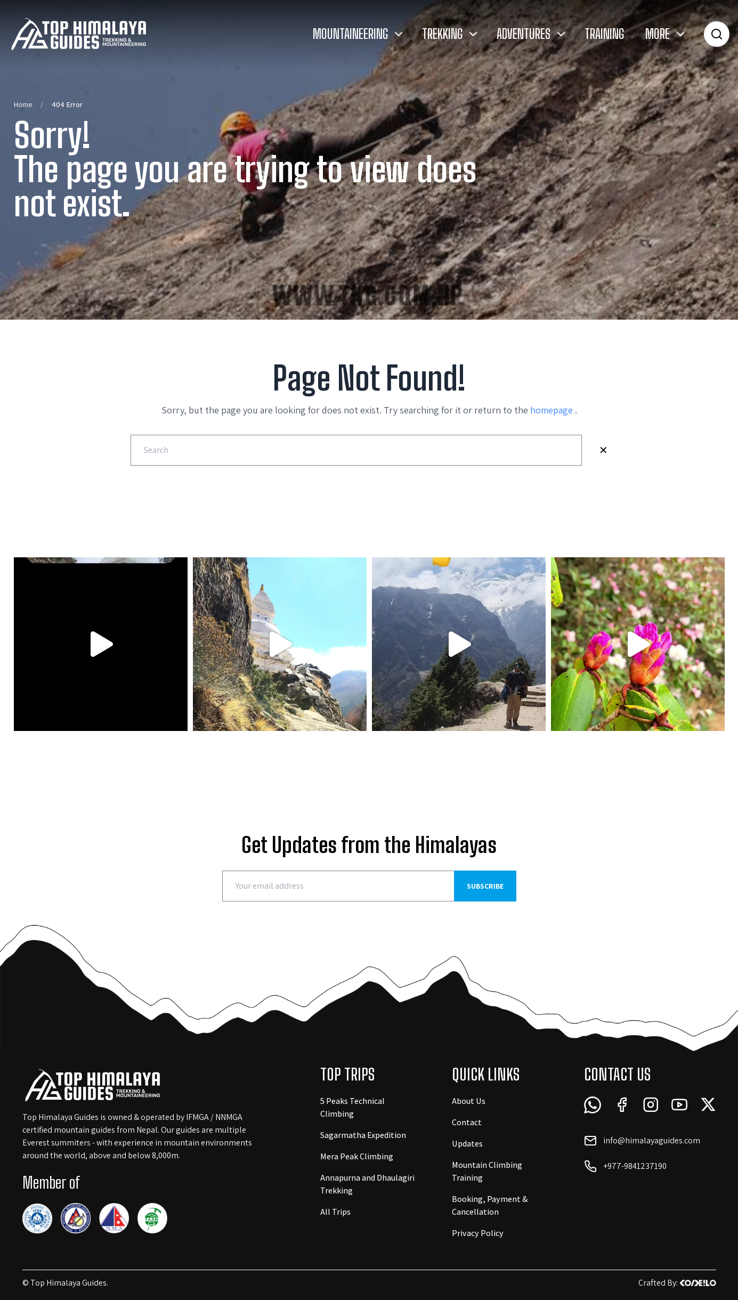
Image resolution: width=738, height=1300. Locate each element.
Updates (467, 1143)
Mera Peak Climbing (356, 1156)
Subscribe (485, 886)
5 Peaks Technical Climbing (352, 1107)
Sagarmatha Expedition (363, 1135)
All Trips (335, 1211)
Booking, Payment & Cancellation (490, 1205)
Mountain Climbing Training (487, 1171)
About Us (468, 1101)
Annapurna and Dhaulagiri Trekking (367, 1184)
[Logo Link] (78, 34)
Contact (467, 1122)
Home (23, 104)
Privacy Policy (478, 1233)
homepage (552, 410)
